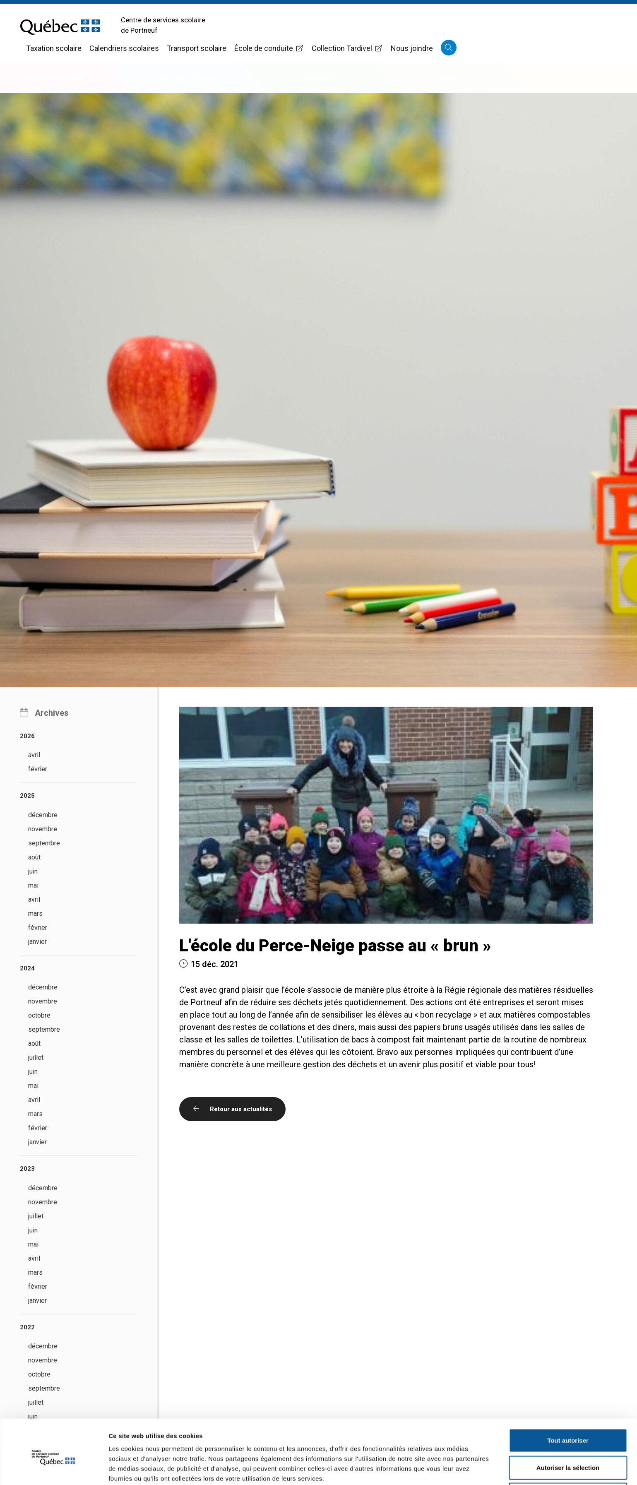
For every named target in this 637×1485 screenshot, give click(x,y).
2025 (27, 795)
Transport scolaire (196, 48)
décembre (43, 815)
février (37, 769)
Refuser (567, 1457)
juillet (35, 1057)
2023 (27, 1168)
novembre (42, 829)
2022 (27, 1327)
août (34, 857)
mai (33, 885)
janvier (37, 942)
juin (33, 871)
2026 (27, 736)
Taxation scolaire (54, 48)
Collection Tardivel (347, 48)
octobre (39, 1015)
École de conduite (269, 48)
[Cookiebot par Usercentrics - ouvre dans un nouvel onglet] (53, 1469)
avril (34, 755)
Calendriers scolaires (124, 48)
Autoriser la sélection (568, 1430)
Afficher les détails (456, 1468)
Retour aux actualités (232, 1109)
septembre (44, 843)
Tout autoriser (568, 1403)
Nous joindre (412, 48)
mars (35, 913)
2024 (27, 968)
